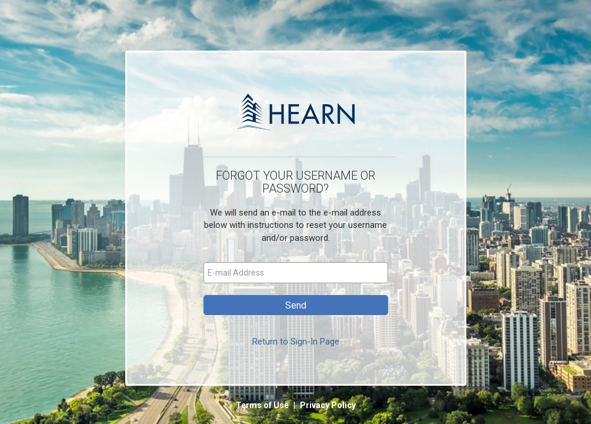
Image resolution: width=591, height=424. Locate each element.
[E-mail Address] (295, 272)
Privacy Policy (328, 405)
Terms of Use (263, 405)
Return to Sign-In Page (295, 341)
